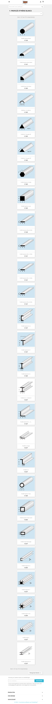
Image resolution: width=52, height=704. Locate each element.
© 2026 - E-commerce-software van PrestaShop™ (26, 702)
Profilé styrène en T (26, 350)
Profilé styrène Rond (26, 38)
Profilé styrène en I (26, 374)
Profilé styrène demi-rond (26, 62)
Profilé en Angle (26, 446)
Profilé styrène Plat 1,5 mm (26, 278)
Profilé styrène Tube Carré (26, 517)
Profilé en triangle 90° (26, 158)
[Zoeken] (26, 6)
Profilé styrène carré (26, 206)
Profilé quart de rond (26, 86)
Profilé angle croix (26, 613)
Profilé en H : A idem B (26, 398)
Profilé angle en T (26, 589)
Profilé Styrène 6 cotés (26, 182)
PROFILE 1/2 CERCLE (26, 110)
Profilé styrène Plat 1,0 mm (26, 254)
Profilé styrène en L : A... (26, 422)
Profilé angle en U (26, 565)
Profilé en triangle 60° (26, 134)
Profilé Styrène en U (26, 326)
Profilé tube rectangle (26, 541)
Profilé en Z (26, 469)
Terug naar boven (35, 673)
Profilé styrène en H (26, 661)
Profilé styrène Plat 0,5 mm (26, 230)
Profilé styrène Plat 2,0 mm (26, 302)
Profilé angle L (26, 637)
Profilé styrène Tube (26, 493)
